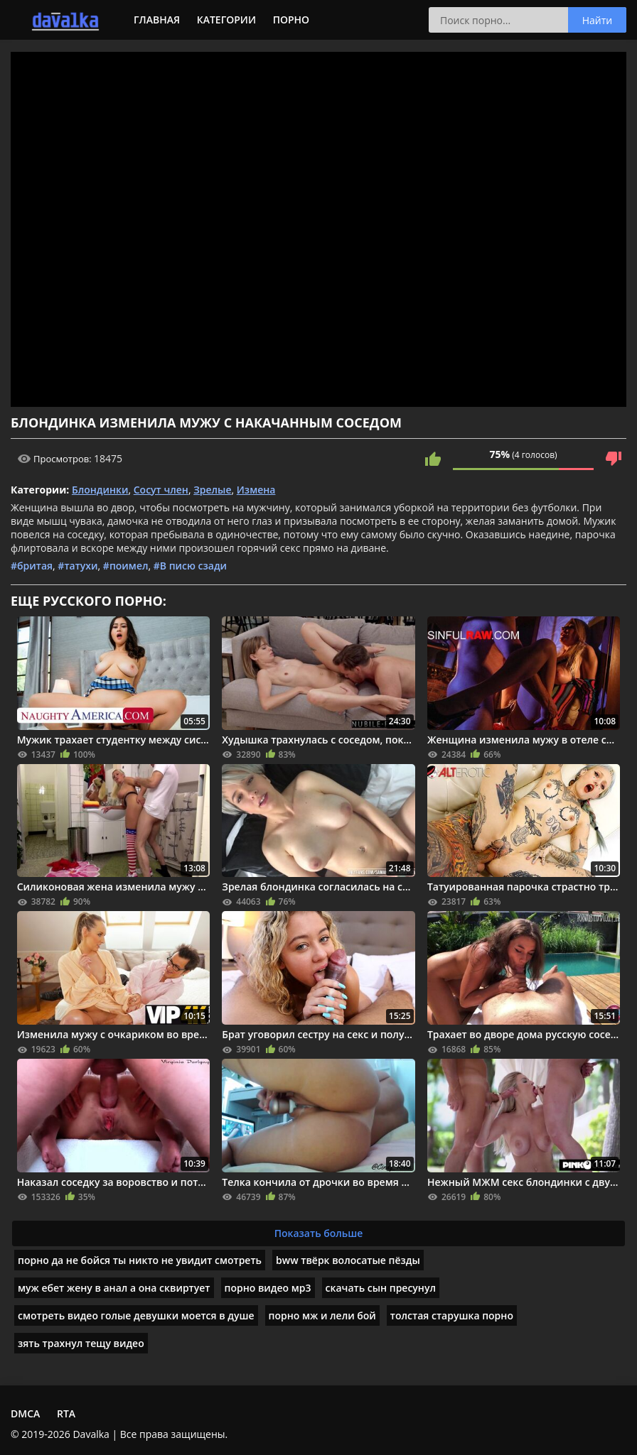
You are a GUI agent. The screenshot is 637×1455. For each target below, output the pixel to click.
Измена (256, 489)
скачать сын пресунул (381, 1288)
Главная (157, 19)
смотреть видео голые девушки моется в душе (136, 1315)
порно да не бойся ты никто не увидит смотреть (140, 1260)
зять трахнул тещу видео (81, 1343)
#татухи (77, 565)
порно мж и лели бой (322, 1315)
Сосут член (161, 489)
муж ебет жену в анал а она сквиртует (114, 1288)
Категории (226, 19)
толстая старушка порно (451, 1315)
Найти (597, 20)
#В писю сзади (190, 565)
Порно (291, 19)
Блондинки (100, 489)
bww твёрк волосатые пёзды (348, 1260)
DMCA (25, 1413)
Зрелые (212, 489)
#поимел (126, 565)
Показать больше (318, 1233)
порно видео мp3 (268, 1288)
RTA (66, 1413)
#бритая (32, 565)
